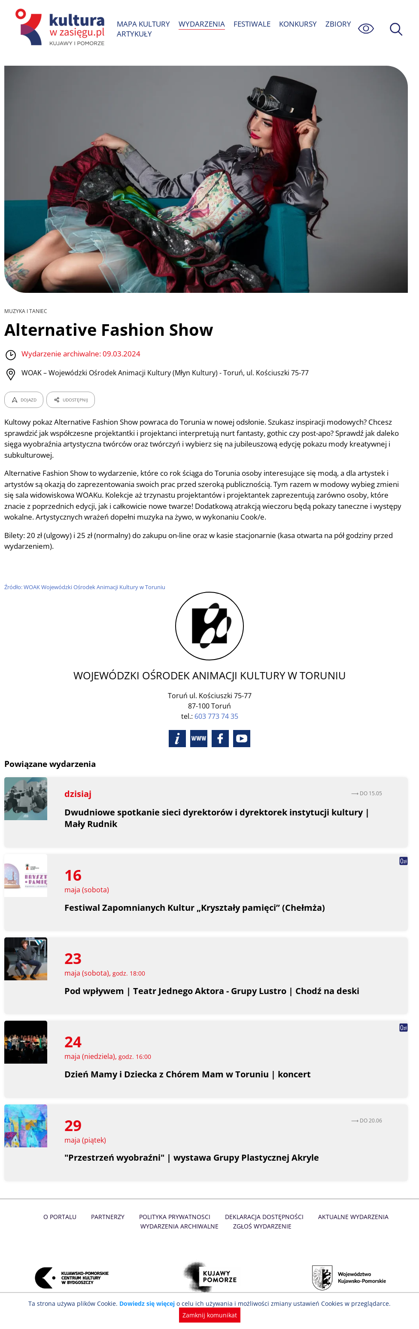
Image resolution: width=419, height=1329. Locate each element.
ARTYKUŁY (134, 34)
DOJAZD (23, 399)
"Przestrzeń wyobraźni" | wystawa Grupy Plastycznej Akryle (192, 1157)
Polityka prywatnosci (150, 1217)
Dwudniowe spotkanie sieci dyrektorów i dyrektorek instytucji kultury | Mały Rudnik (218, 818)
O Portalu (36, 1217)
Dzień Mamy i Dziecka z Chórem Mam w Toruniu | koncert (188, 1074)
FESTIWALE (251, 24)
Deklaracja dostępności (237, 1217)
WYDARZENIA (202, 24)
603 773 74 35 (216, 716)
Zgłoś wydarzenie (235, 1226)
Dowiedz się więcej (150, 1303)
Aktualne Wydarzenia (325, 1217)
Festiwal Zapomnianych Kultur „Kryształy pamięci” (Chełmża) (194, 907)
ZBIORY (338, 24)
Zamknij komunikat (210, 1315)
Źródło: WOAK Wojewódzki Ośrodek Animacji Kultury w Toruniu (86, 587)
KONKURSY (298, 24)
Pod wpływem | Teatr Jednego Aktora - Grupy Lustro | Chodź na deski (212, 991)
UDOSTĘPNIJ (70, 399)
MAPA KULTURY (143, 24)
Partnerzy (83, 1217)
